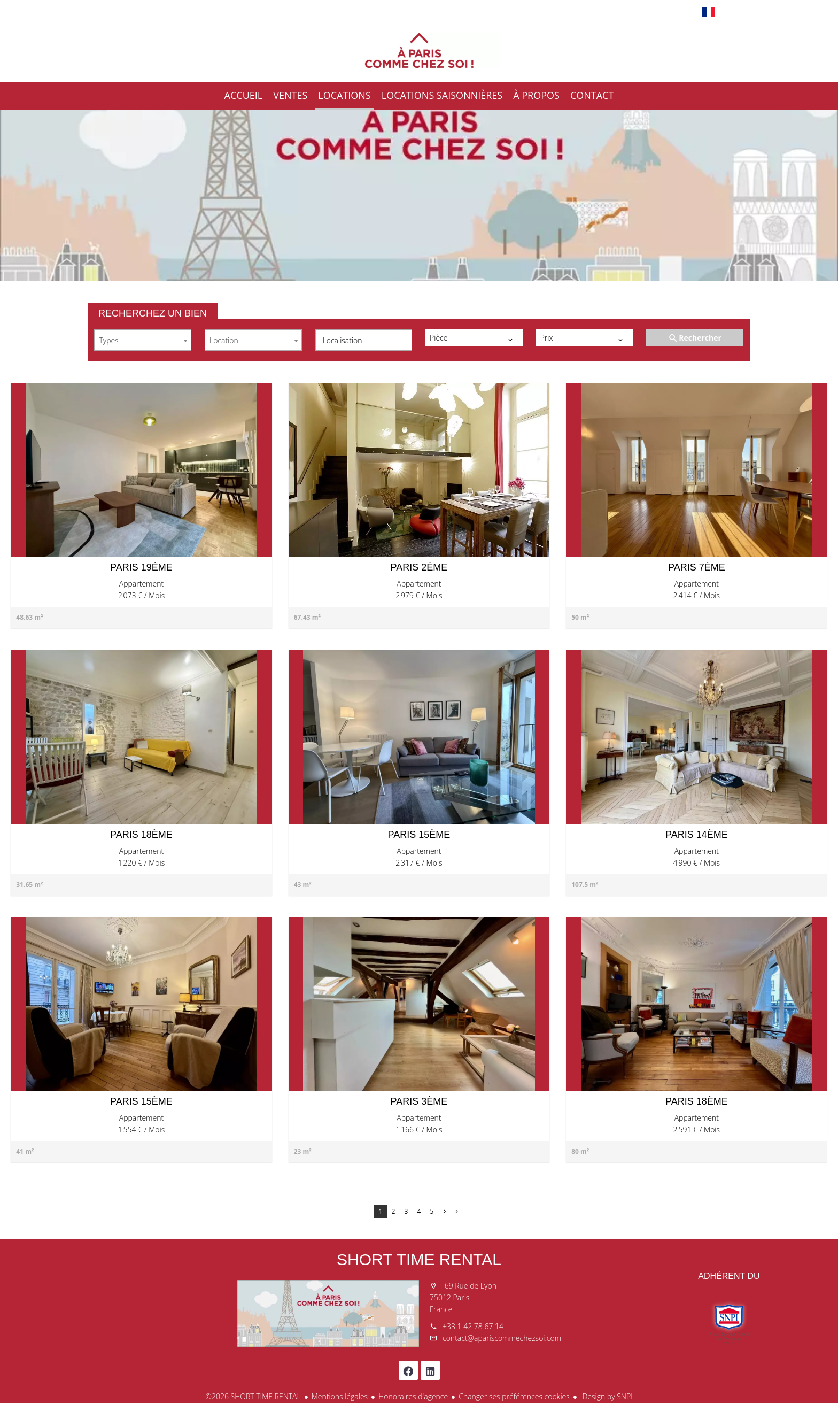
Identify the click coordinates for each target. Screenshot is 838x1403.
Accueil (419, 50)
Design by (606, 1396)
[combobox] (142, 340)
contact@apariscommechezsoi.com (502, 1338)
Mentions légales (340, 1396)
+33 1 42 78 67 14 (473, 1326)
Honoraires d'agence (413, 1396)
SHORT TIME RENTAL (419, 1259)
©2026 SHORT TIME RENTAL (252, 1396)
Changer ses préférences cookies (514, 1396)
